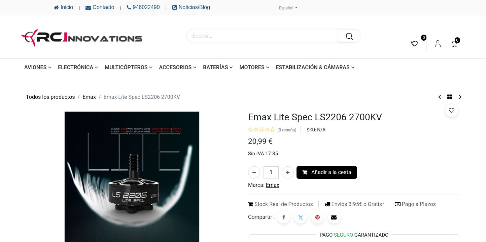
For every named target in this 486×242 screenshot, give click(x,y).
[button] (451, 110)
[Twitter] (300, 217)
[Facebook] (283, 217)
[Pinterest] (317, 217)
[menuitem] (414, 43)
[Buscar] (349, 36)
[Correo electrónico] (334, 217)
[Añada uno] (288, 172)
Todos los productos (50, 97)
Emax (89, 97)
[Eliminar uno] (254, 172)
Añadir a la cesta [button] (326, 172)
